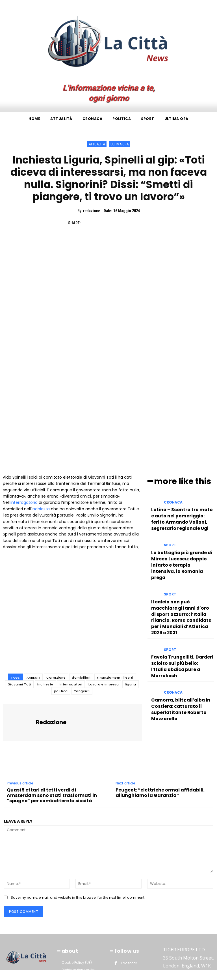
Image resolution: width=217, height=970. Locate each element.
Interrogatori (71, 604)
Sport (169, 457)
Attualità (97, 144)
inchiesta (41, 429)
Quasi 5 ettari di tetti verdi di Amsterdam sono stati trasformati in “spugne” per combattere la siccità (52, 715)
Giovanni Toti (19, 604)
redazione (91, 210)
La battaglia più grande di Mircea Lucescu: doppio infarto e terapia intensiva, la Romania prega (181, 470)
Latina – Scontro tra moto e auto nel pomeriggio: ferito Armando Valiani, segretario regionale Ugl (180, 433)
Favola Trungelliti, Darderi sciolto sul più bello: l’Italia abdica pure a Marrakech (178, 547)
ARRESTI (33, 597)
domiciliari (81, 597)
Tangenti (82, 611)
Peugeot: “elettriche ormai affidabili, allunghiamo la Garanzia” (160, 712)
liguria (130, 604)
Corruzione (56, 597)
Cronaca (172, 420)
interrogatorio (24, 422)
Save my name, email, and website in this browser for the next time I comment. (78, 817)
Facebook (128, 882)
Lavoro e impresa (103, 604)
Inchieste (45, 604)
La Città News (58, 964)
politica (61, 611)
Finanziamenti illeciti (115, 597)
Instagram (129, 891)
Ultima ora (119, 144)
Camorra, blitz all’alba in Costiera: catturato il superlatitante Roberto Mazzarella (176, 582)
